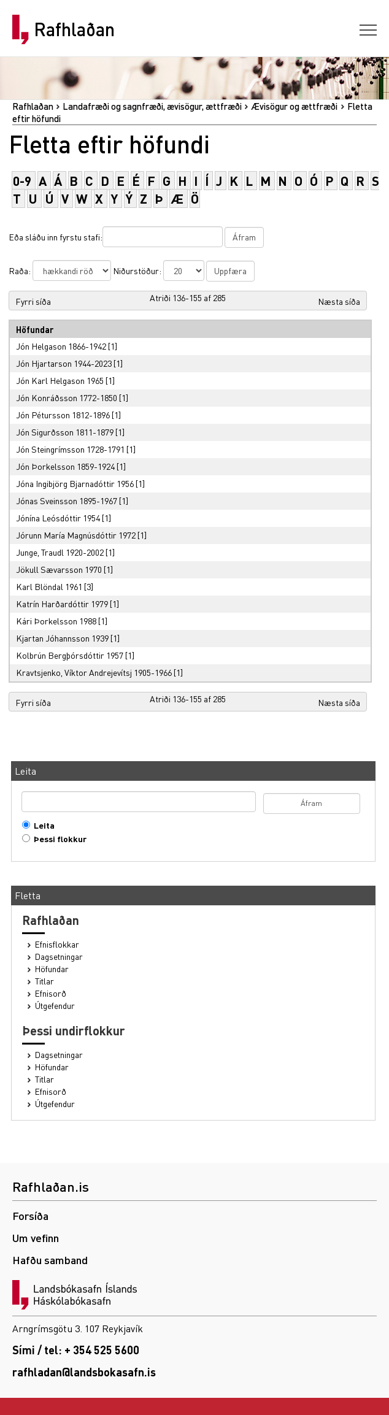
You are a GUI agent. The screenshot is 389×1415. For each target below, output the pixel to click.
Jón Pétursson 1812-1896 (63, 414)
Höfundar (52, 969)
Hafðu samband (50, 1259)
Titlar (44, 981)
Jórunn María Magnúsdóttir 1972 (76, 534)
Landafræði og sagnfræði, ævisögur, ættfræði (152, 106)
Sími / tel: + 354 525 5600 (75, 1350)
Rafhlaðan (74, 29)
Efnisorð (50, 993)
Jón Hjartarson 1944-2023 (64, 363)
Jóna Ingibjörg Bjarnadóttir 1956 (75, 483)
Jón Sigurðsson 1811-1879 (65, 431)
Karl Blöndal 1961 (49, 586)
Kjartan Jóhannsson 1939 (62, 637)
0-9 (22, 180)
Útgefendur (55, 1005)
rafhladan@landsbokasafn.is (84, 1372)
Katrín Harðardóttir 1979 (62, 603)
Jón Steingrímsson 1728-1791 (70, 448)
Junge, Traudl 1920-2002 (60, 552)
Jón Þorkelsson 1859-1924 (65, 466)
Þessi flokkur (57, 839)
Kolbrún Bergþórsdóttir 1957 (69, 655)
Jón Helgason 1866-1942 (61, 345)
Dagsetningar (59, 956)
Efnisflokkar (57, 944)
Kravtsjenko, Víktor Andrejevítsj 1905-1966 (94, 672)
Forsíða (30, 1215)
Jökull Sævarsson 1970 (59, 569)
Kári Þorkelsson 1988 (56, 620)
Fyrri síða (33, 301)
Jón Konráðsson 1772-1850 (66, 397)
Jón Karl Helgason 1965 (60, 380)
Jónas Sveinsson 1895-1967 (66, 500)
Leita (41, 825)
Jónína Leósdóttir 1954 (58, 517)
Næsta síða (339, 301)
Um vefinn (35, 1237)
